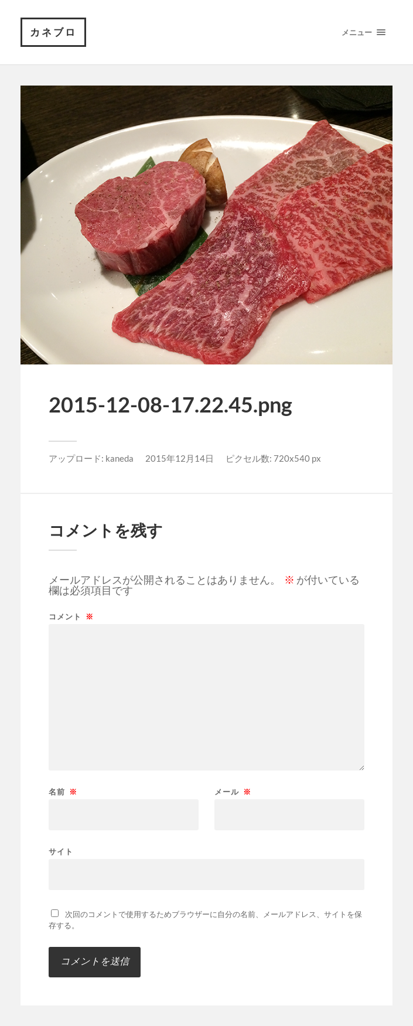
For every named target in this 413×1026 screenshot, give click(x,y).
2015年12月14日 (179, 458)
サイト (61, 851)
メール (232, 792)
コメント (71, 617)
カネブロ (53, 32)
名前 (63, 792)
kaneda (119, 458)
